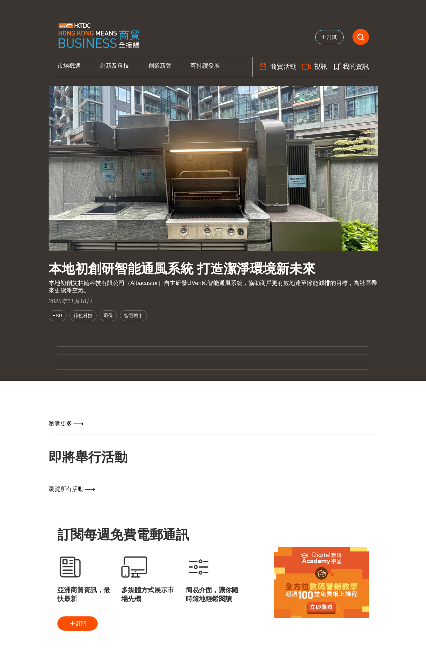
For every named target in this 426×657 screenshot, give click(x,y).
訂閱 (77, 623)
